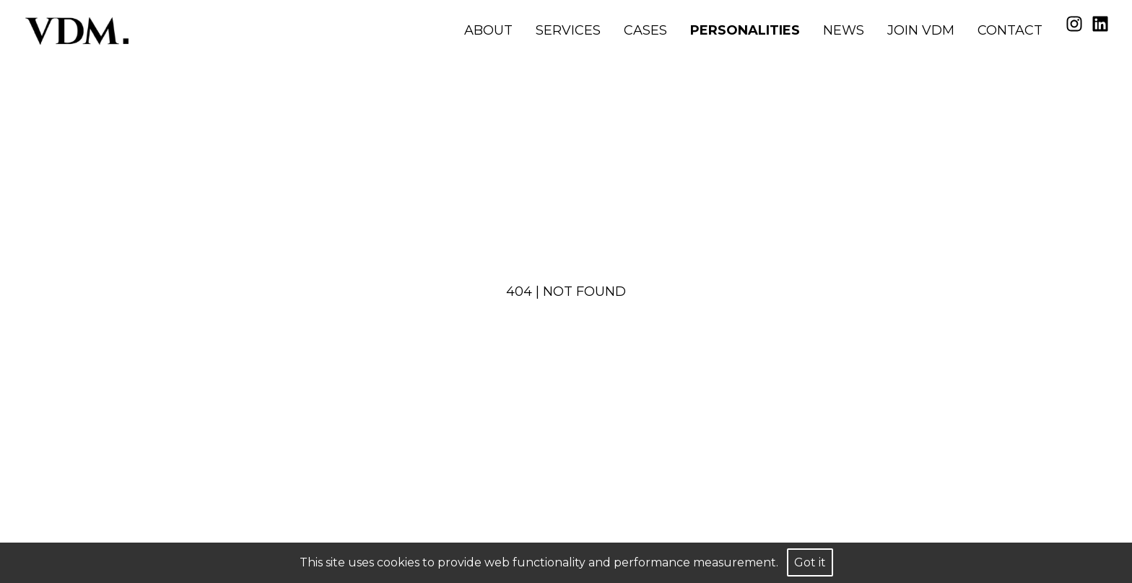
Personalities (745, 30)
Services (568, 30)
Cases (645, 30)
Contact (1010, 30)
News (843, 30)
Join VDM (920, 30)
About (488, 30)
